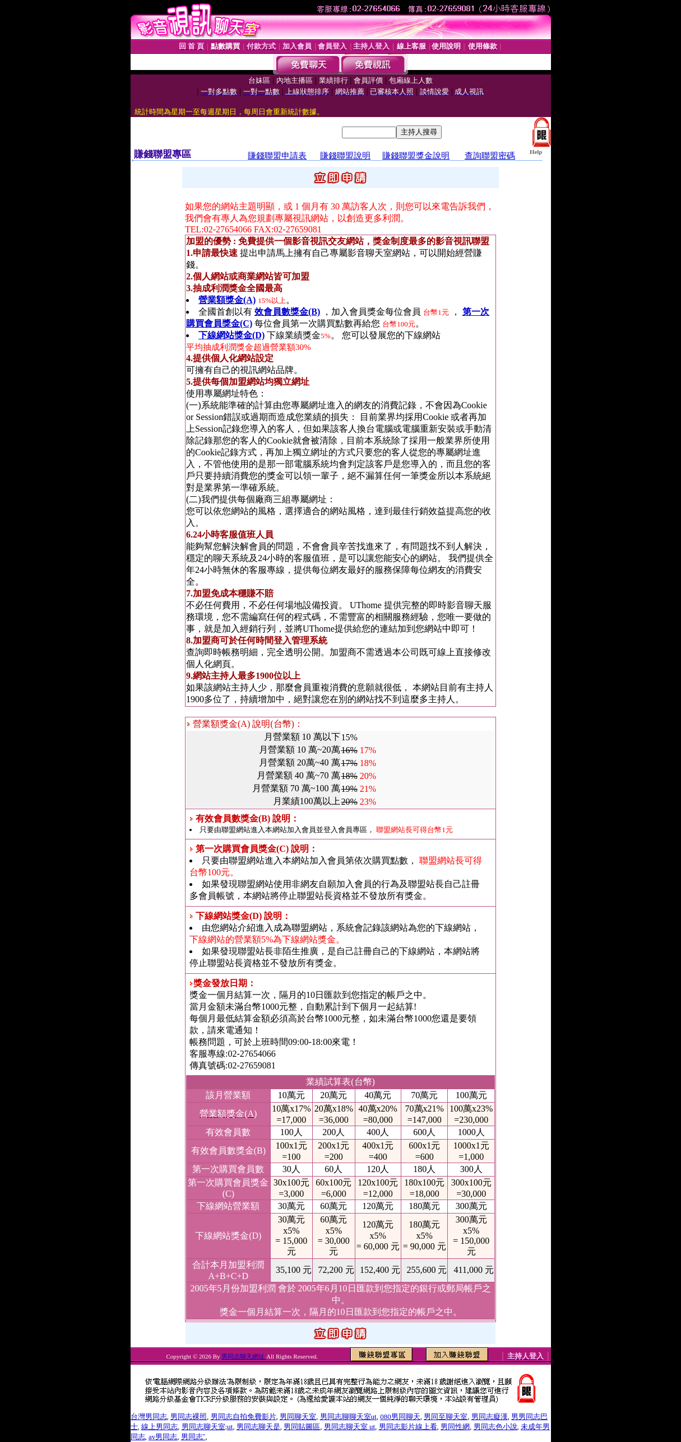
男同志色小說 (495, 1426)
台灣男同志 (149, 1416)
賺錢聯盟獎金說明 (416, 155)
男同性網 (455, 1426)
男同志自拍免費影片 (243, 1416)
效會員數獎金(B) (287, 311)
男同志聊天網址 (243, 1356)
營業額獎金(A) (227, 300)
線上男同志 (159, 1426)
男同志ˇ (193, 1436)
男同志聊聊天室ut (348, 1416)
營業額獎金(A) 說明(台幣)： (245, 724)
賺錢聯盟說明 (345, 155)
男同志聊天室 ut (349, 1426)
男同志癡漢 (489, 1416)
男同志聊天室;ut (207, 1426)
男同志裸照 (188, 1416)
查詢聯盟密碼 (490, 155)
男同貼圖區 (302, 1426)
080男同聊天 (400, 1416)
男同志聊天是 (258, 1426)
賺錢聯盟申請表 (277, 155)
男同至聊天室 (445, 1416)
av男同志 (163, 1436)
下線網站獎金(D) (231, 335)
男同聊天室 (298, 1416)
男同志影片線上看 (408, 1426)
